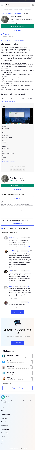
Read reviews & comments (7, 36)
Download (17, 26)
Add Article (4, 418)
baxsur (11, 302)
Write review (17, 198)
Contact (3, 436)
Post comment (17, 223)
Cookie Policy (4, 433)
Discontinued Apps (6, 414)
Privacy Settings (5, 429)
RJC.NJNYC (12, 237)
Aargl (10, 270)
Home (2, 13)
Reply (15, 246)
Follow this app (6, 40)
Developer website (18, 40)
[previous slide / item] (3, 116)
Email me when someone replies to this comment (16, 220)
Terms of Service (5, 421)
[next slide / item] (32, 116)
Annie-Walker (12, 251)
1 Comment (28, 246)
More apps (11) (7, 383)
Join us (27, 1)
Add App (3, 410)
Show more (17, 312)
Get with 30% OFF (17, 343)
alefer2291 (11, 286)
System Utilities (9, 13)
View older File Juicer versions (9, 101)
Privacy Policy (4, 425)
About (2, 407)
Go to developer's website (9, 161)
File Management (18, 13)
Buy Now (17, 30)
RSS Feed (3, 444)
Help (2, 440)
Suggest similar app (17, 388)
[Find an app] (6, 5)
